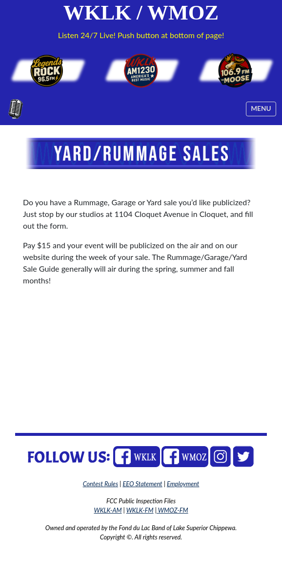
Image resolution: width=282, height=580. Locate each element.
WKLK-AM (107, 510)
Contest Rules (100, 484)
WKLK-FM (140, 510)
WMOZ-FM (172, 510)
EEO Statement (142, 484)
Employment (183, 484)
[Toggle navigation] (261, 109)
